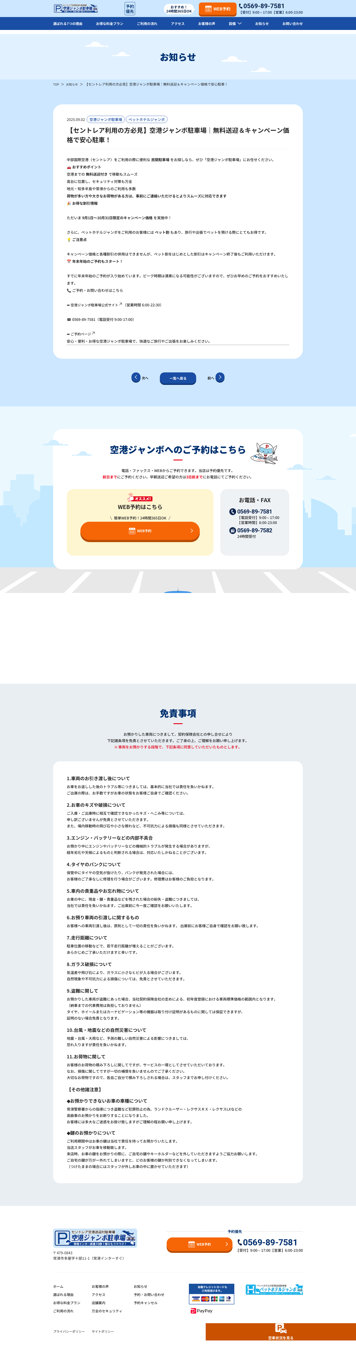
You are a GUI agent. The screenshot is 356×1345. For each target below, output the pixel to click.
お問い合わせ (292, 27)
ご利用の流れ (149, 27)
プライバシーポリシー (69, 1331)
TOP (56, 84)
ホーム (58, 1286)
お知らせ (261, 27)
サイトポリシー (103, 1331)
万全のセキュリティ (110, 1310)
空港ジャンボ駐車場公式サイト (98, 304)
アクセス (179, 27)
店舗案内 (101, 1302)
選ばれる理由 (64, 1294)
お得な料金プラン (111, 27)
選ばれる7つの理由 (68, 27)
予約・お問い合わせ (154, 1294)
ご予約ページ (84, 334)
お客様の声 (207, 27)
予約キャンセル (150, 1302)
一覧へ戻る (178, 378)
